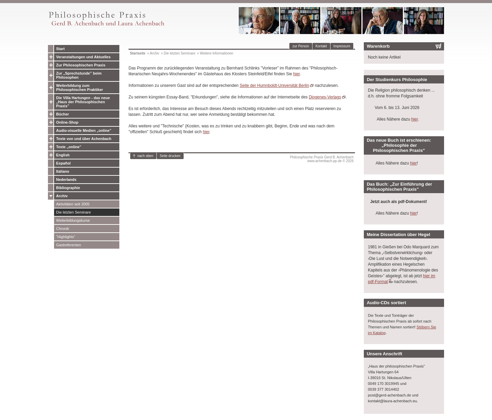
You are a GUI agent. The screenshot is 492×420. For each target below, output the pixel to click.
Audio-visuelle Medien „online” (84, 130)
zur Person (300, 46)
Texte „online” (68, 147)
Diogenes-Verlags (325, 97)
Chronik (62, 229)
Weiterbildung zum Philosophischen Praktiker (79, 87)
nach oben (145, 156)
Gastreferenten (68, 245)
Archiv (62, 196)
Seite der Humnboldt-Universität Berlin (274, 85)
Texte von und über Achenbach (84, 139)
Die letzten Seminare (73, 212)
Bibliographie (68, 188)
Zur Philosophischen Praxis (80, 65)
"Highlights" (65, 237)
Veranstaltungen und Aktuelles (83, 57)
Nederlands (66, 179)
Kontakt (321, 46)
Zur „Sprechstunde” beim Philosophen (79, 75)
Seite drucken (170, 156)
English (63, 155)
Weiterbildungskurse (73, 220)
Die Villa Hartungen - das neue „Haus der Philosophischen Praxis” (83, 102)
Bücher (62, 114)
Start (60, 49)
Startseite (138, 53)
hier (296, 74)
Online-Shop (67, 122)
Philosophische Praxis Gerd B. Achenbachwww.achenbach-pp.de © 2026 (322, 159)
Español (63, 163)
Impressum (342, 46)
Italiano (62, 171)
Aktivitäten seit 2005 (72, 204)
